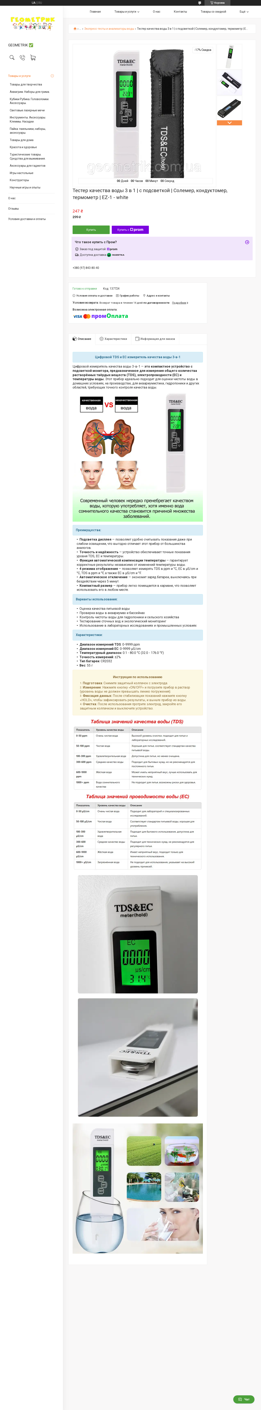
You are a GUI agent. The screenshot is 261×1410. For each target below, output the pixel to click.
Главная (95, 11)
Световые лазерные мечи (27, 110)
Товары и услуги (19, 76)
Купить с (130, 230)
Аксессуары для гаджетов (27, 165)
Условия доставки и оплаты (27, 219)
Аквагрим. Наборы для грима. (30, 91)
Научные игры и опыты (25, 187)
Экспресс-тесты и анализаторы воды (109, 28)
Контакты (180, 11)
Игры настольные (21, 173)
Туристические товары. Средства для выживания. (27, 156)
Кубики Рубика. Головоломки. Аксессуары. (29, 101)
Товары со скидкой (213, 11)
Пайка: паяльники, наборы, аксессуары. (28, 131)
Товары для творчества (26, 84)
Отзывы (13, 208)
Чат (244, 1399)
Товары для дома (21, 140)
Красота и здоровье (23, 147)
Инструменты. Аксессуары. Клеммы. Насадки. (28, 119)
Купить (91, 229)
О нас (11, 198)
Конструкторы (19, 180)
